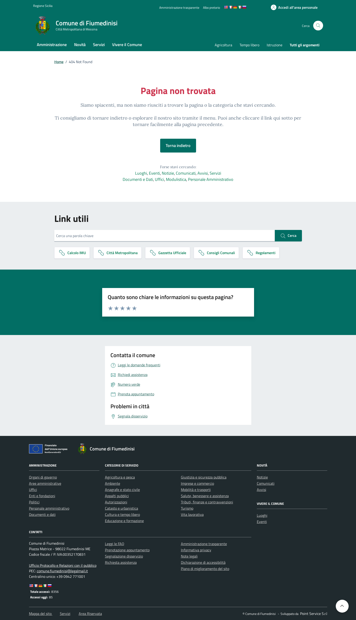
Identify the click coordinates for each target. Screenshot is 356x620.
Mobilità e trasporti (196, 489)
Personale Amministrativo (210, 179)
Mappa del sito (40, 613)
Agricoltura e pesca (120, 477)
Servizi (99, 44)
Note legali (189, 556)
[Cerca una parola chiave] (164, 235)
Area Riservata (90, 613)
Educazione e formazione (124, 520)
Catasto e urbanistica (121, 508)
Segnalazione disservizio (124, 556)
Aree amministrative (45, 483)
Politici (34, 502)
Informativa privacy (196, 550)
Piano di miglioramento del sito (205, 568)
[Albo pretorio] (211, 7)
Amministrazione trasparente (204, 544)
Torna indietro (178, 145)
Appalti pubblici (117, 496)
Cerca (288, 236)
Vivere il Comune (127, 44)
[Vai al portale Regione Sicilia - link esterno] (42, 5)
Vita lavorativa (192, 514)
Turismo (187, 508)
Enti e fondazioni (42, 496)
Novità (80, 44)
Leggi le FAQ (114, 544)
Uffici (159, 179)
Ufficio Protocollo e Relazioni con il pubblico (62, 565)
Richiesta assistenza (121, 562)
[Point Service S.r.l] (313, 613)
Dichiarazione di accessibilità (203, 562)
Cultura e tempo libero (122, 514)
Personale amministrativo (49, 508)
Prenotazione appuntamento (127, 550)
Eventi (154, 173)
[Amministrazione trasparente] (179, 7)
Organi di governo (43, 477)
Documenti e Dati (138, 179)
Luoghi (141, 173)
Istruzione (274, 45)
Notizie (168, 173)
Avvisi (202, 173)
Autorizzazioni (116, 502)
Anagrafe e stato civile (122, 489)
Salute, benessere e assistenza (205, 496)
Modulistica (176, 179)
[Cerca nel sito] (318, 26)
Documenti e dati (42, 514)
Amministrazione (52, 44)
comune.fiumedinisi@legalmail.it (62, 571)
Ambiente (112, 483)
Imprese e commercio (197, 483)
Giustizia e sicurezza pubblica (203, 477)
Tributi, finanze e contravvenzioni (207, 502)
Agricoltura (223, 45)
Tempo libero (249, 45)
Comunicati (186, 173)
